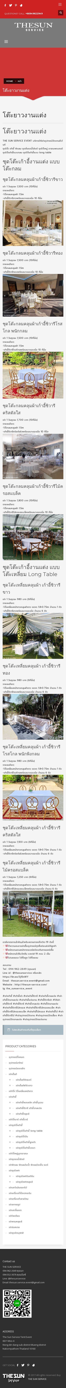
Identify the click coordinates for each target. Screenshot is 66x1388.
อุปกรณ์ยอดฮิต (17, 1068)
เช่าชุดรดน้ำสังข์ (16, 1159)
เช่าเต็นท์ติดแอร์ (23, 1079)
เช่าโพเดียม (14, 1216)
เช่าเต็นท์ (13, 1074)
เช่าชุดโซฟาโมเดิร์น (25, 1176)
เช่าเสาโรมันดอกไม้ (18, 1187)
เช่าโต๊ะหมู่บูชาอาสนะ (18, 1153)
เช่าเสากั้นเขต (15, 1210)
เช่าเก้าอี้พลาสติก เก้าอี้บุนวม (29, 1102)
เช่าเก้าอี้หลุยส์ (22, 1113)
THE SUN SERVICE (37, 1379)
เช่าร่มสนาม (14, 1227)
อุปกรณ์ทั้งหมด (16, 1057)
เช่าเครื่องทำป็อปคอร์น (20, 1193)
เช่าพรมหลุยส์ (15, 1221)
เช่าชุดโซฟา (14, 1170)
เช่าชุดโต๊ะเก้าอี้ (16, 1125)
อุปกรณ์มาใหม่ (16, 1062)
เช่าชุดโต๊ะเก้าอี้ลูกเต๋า (26, 1142)
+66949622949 (34, 13)
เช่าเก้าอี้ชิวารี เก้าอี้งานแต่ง (29, 1108)
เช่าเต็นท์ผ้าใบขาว (24, 1085)
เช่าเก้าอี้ (12, 1096)
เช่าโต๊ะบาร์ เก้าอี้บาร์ (18, 1119)
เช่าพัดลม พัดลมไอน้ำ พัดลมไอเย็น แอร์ (28, 1165)
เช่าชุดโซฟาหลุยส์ (24, 1182)
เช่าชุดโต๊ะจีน (22, 1136)
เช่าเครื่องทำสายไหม (18, 1199)
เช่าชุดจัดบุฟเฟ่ (16, 1233)
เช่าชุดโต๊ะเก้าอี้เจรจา (25, 1147)
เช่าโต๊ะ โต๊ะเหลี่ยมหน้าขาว (21, 1091)
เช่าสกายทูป (14, 1204)
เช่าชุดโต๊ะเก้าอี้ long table (29, 1130)
